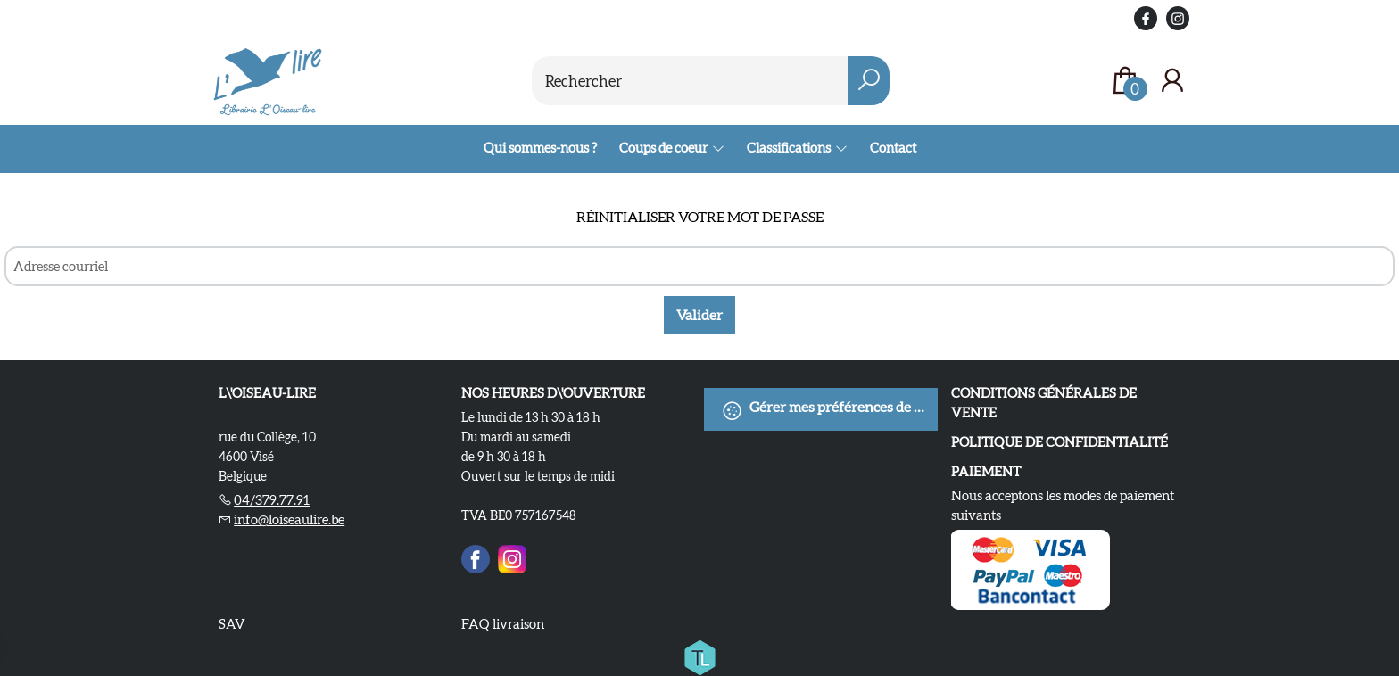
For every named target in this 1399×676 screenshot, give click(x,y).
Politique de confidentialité (1059, 441)
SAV (232, 623)
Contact (893, 147)
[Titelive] (699, 654)
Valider (699, 315)
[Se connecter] (1172, 80)
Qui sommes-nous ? (540, 147)
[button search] (869, 80)
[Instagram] (512, 556)
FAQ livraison (502, 623)
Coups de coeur (664, 147)
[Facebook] (475, 556)
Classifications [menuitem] (789, 147)
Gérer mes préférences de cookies (829, 410)
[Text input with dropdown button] (690, 80)
